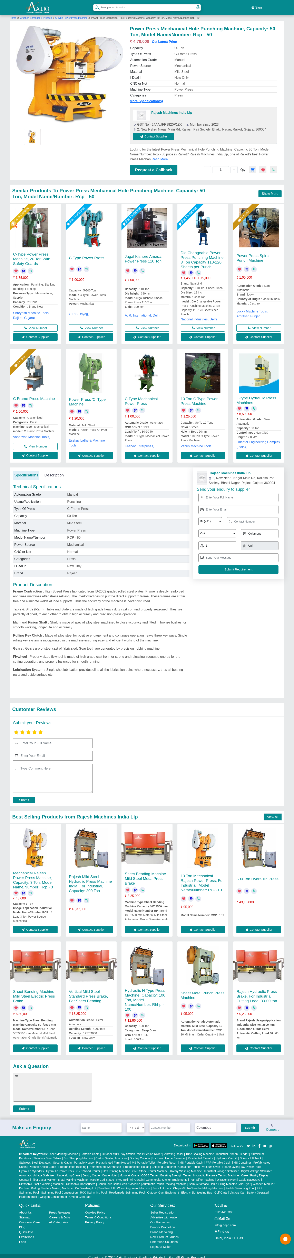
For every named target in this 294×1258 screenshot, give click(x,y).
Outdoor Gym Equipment (163, 1189)
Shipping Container (164, 1163)
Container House (189, 1163)
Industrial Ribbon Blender (232, 1151)
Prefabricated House (136, 1163)
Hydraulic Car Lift (226, 1155)
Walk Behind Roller (149, 1151)
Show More (270, 190)
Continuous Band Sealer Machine (119, 1181)
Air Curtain (137, 1176)
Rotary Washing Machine (186, 1168)
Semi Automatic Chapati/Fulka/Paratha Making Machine (188, 1185)
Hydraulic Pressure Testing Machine (216, 1172)
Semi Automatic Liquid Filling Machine (213, 1181)
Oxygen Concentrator (53, 1193)
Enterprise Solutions (164, 1238)
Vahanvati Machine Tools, (31, 434)
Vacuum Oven (211, 1163)
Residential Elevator (200, 1155)
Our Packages (160, 1219)
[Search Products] (95, 6)
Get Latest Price (164, 39)
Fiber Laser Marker (44, 1176)
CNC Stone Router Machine (150, 1168)
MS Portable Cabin (191, 1159)
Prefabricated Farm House (112, 1159)
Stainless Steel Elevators (35, 1159)
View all (272, 814)
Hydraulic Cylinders (31, 1168)
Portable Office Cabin (42, 1163)
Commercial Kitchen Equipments (166, 1176)
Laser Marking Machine (63, 1151)
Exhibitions (26, 1234)
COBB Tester (149, 1172)
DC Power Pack (251, 1163)
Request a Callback (153, 167)
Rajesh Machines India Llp (171, 110)
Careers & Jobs (59, 1214)
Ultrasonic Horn (226, 1176)
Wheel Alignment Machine (133, 1185)
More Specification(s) (146, 98)
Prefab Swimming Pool (240, 1185)
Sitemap (24, 1214)
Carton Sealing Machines (111, 1155)
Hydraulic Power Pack (60, 1168)
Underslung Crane (68, 1172)
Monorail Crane (129, 1172)
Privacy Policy (94, 1219)
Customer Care (29, 1219)
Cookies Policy (95, 1209)
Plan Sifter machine (202, 1176)
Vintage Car (237, 1189)
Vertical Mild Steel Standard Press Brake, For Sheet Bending (88, 993)
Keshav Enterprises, (139, 443)
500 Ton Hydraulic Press (257, 876)
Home (13, 14)
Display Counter (140, 1155)
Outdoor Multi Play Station (118, 1151)
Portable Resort (167, 1159)
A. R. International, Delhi (142, 312)
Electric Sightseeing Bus (196, 1189)
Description (54, 472)
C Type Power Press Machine (71, 14)
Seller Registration (162, 1209)
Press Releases (59, 1209)
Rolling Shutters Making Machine (52, 1185)
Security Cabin (62, 1159)
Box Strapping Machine (78, 1155)
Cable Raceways (249, 1176)
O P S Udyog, (79, 311)
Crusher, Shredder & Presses (36, 14)
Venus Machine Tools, (196, 443)
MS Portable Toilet (143, 1159)
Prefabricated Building (72, 1163)
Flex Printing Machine (116, 1168)
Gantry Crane (91, 1172)
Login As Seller (160, 1243)
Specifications (26, 472)
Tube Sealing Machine (200, 1151)
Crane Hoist (109, 1172)
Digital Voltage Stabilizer (256, 1168)
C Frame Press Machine (34, 396)
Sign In (258, 6)
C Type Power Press (86, 255)
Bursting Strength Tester (175, 1172)
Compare (273, 1124)
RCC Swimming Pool (93, 1189)
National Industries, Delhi (199, 316)
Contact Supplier (156, 133)
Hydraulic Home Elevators (169, 1155)
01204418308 (224, 1209)
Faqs (22, 1238)
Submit (24, 797)
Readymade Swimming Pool (127, 1189)
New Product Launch (164, 1234)
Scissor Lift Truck (251, 1155)
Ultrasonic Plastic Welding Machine (41, 1181)
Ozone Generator (80, 1193)
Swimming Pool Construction (59, 1189)
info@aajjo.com (225, 1222)
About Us (25, 1209)
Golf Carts (220, 1189)
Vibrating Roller (173, 1151)
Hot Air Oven (230, 1163)
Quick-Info (26, 1229)
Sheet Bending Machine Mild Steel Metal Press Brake (145, 875)
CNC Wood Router (88, 1168)
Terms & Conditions (98, 1214)
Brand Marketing (161, 1229)
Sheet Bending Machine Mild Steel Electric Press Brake (34, 993)
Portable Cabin (89, 1151)
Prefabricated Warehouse (105, 1163)
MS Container (242, 1159)
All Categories (58, 1219)
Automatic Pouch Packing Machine (164, 1181)
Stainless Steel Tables (47, 1155)
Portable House (84, 1159)
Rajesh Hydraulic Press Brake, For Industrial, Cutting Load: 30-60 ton (256, 993)
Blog (22, 1224)
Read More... (161, 156)
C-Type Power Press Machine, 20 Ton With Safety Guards (31, 256)
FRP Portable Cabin (218, 1159)
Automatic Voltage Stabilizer (37, 1172)
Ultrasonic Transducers (80, 1181)
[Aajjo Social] (248, 1142)
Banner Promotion (162, 1224)
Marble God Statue (102, 1176)
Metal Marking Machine (73, 1176)
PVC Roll (122, 1176)
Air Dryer (244, 1181)
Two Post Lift (106, 1185)
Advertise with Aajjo (163, 1214)
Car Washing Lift (85, 1185)
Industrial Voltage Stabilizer (221, 1168)
